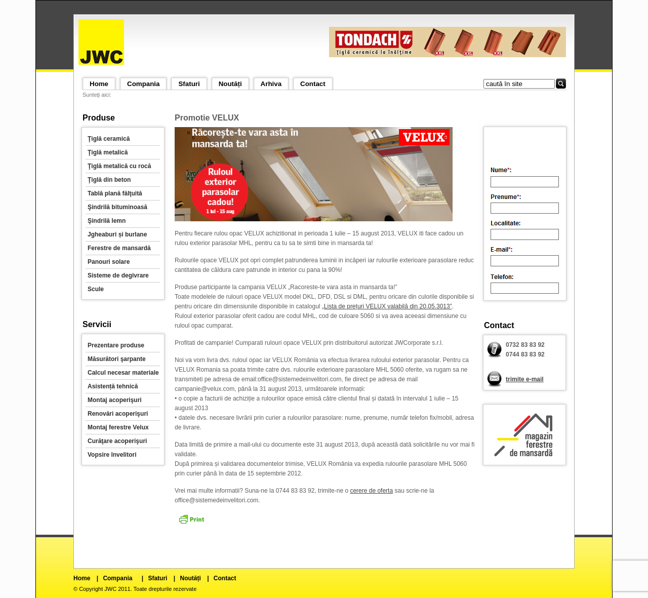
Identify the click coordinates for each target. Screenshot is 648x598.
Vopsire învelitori (112, 454)
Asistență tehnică (113, 386)
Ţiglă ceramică (109, 138)
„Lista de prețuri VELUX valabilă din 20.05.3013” (387, 306)
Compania (143, 84)
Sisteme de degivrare (118, 275)
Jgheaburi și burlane (117, 234)
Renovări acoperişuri (118, 413)
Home (99, 84)
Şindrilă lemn (107, 220)
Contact (313, 84)
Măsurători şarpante (117, 359)
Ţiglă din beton (109, 179)
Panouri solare (109, 261)
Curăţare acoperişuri (117, 441)
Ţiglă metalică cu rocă (119, 166)
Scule (96, 289)
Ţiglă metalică (108, 152)
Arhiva (271, 84)
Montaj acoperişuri (115, 400)
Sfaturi (188, 84)
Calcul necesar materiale (123, 372)
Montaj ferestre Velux (118, 427)
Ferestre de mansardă (119, 248)
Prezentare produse (116, 345)
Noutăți (230, 84)
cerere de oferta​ (371, 490)
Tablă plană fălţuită (115, 193)
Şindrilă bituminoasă (117, 207)
